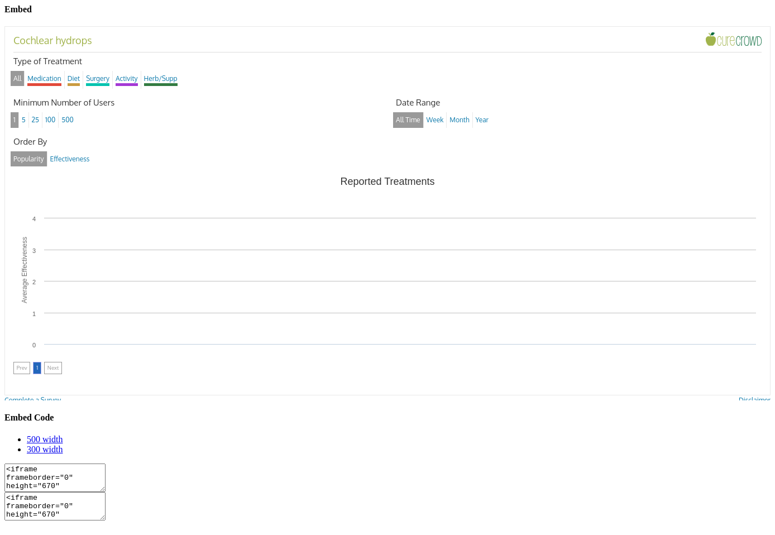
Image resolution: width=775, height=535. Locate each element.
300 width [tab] (45, 449)
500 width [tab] (45, 439)
